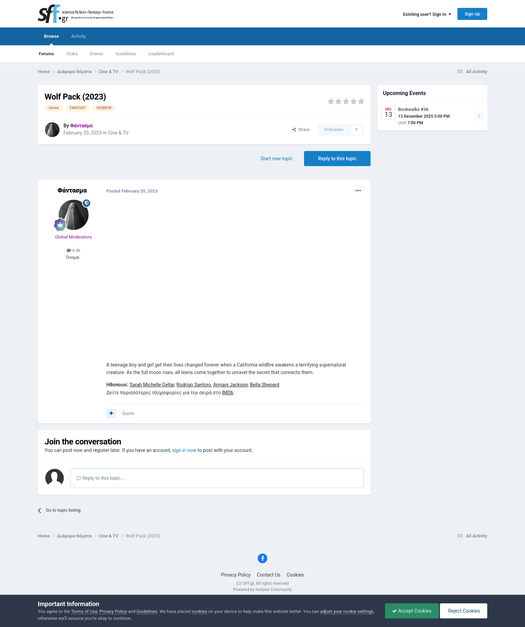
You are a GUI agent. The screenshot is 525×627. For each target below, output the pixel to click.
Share (301, 129)
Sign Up (472, 13)
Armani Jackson (230, 384)
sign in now (184, 450)
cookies (199, 611)
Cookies (295, 575)
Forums (46, 53)
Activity (78, 36)
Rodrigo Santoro (193, 384)
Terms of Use (84, 611)
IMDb (227, 392)
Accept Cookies (412, 611)
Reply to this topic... (100, 478)
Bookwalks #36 (413, 109)
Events (96, 53)
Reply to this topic (337, 158)
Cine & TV (118, 133)
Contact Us (269, 575)
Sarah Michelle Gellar (152, 384)
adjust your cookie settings (346, 611)
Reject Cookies (463, 611)
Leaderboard (161, 53)
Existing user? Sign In (427, 14)
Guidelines (126, 53)
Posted (132, 191)
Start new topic (276, 158)
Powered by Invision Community (262, 589)
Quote (128, 413)
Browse (51, 39)
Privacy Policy (235, 575)
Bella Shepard (264, 384)
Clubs (72, 53)
